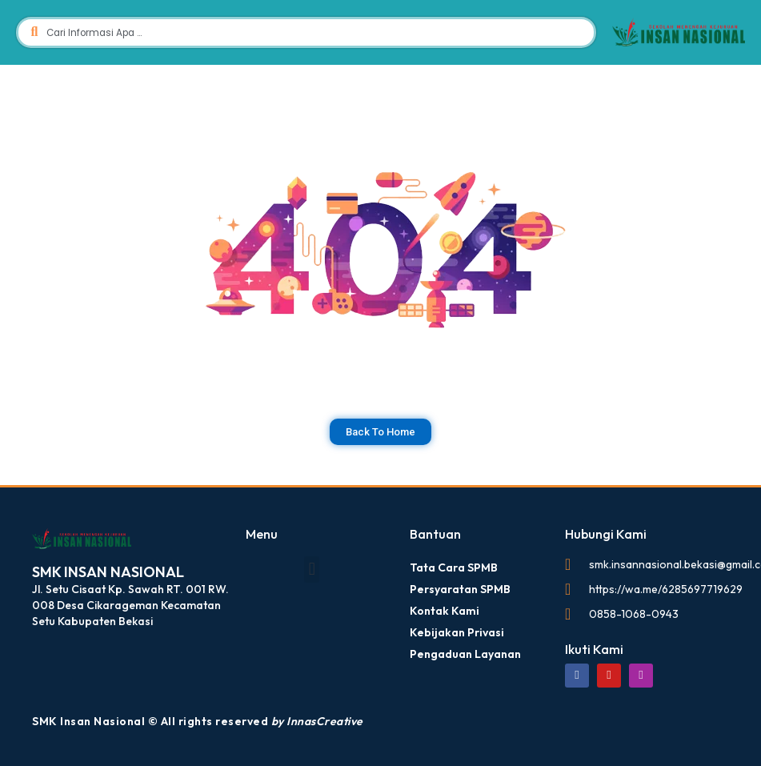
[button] (311, 568)
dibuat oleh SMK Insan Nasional (44, 503)
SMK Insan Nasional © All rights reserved (197, 720)
